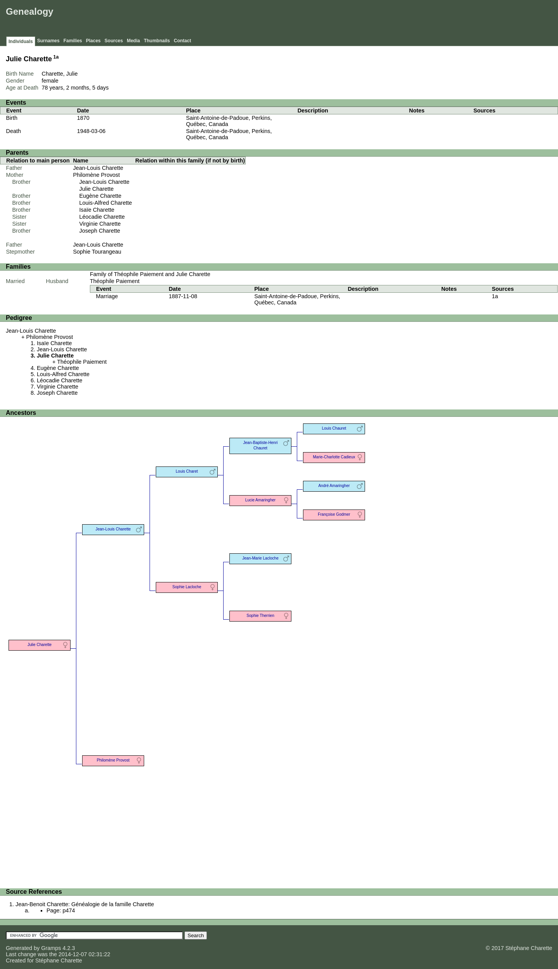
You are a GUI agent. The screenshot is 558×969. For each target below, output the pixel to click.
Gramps (51, 948)
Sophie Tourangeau (97, 252)
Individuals (21, 41)
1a (56, 57)
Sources (114, 40)
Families (73, 40)
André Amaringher (334, 486)
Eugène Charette (100, 196)
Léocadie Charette (102, 217)
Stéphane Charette (58, 960)
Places (93, 40)
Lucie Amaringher (260, 500)
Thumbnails (157, 40)
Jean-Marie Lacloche (260, 558)
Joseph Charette (100, 231)
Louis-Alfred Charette (105, 203)
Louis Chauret (334, 428)
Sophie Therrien (260, 615)
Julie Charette (96, 189)
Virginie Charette (100, 224)
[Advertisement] (415, 19)
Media (133, 40)
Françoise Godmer (334, 514)
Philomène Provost (96, 175)
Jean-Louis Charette (98, 168)
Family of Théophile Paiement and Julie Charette (150, 274)
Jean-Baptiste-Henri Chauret (260, 445)
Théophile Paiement (115, 281)
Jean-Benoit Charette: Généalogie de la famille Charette (85, 904)
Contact (182, 40)
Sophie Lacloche (187, 587)
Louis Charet (187, 471)
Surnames (48, 40)
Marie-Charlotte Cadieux (334, 457)
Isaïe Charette (96, 210)
